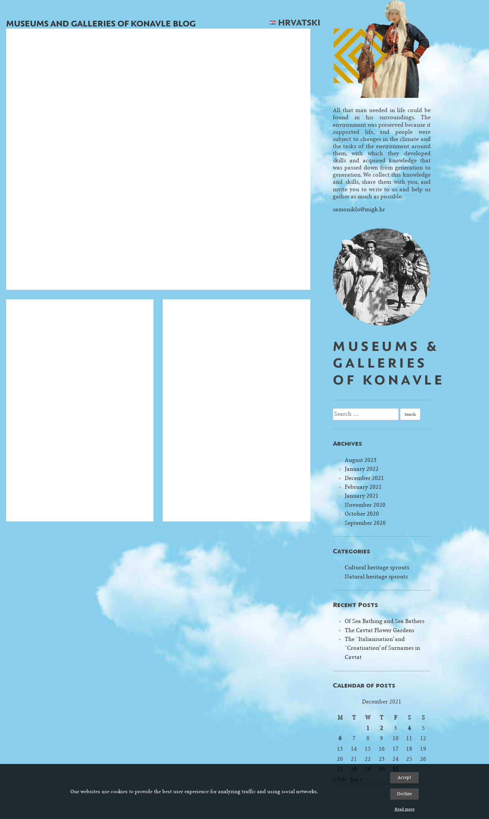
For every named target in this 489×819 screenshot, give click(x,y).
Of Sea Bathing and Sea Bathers (384, 621)
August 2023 (361, 460)
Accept (404, 777)
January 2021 (362, 495)
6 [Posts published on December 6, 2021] (340, 738)
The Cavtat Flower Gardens (379, 630)
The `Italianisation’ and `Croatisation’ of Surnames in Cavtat (382, 648)
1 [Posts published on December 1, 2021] (367, 728)
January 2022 (362, 469)
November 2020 (365, 505)
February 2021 (363, 487)
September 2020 (365, 523)
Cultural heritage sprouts (377, 567)
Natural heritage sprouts (376, 576)
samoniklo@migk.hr (359, 209)
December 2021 (364, 478)
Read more (405, 809)
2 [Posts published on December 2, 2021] (381, 728)
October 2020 (362, 513)
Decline (404, 794)
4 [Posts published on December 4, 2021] (409, 728)
